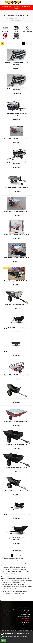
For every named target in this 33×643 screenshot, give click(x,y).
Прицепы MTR (5, 38)
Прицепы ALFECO (5, 31)
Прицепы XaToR (16, 38)
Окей (3, 640)
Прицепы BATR (16, 31)
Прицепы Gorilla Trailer (27, 31)
